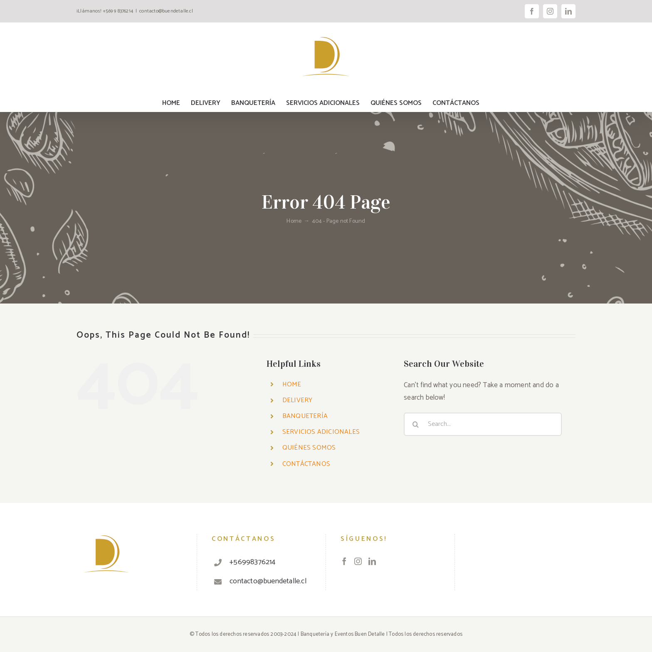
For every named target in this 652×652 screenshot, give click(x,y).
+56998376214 (252, 562)
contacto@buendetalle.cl (166, 11)
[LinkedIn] (372, 561)
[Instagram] (358, 561)
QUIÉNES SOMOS (309, 447)
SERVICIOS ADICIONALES (321, 432)
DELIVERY (297, 400)
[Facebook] (344, 561)
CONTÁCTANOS (306, 464)
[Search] (415, 424)
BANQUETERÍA (305, 416)
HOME (291, 384)
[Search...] (483, 424)
